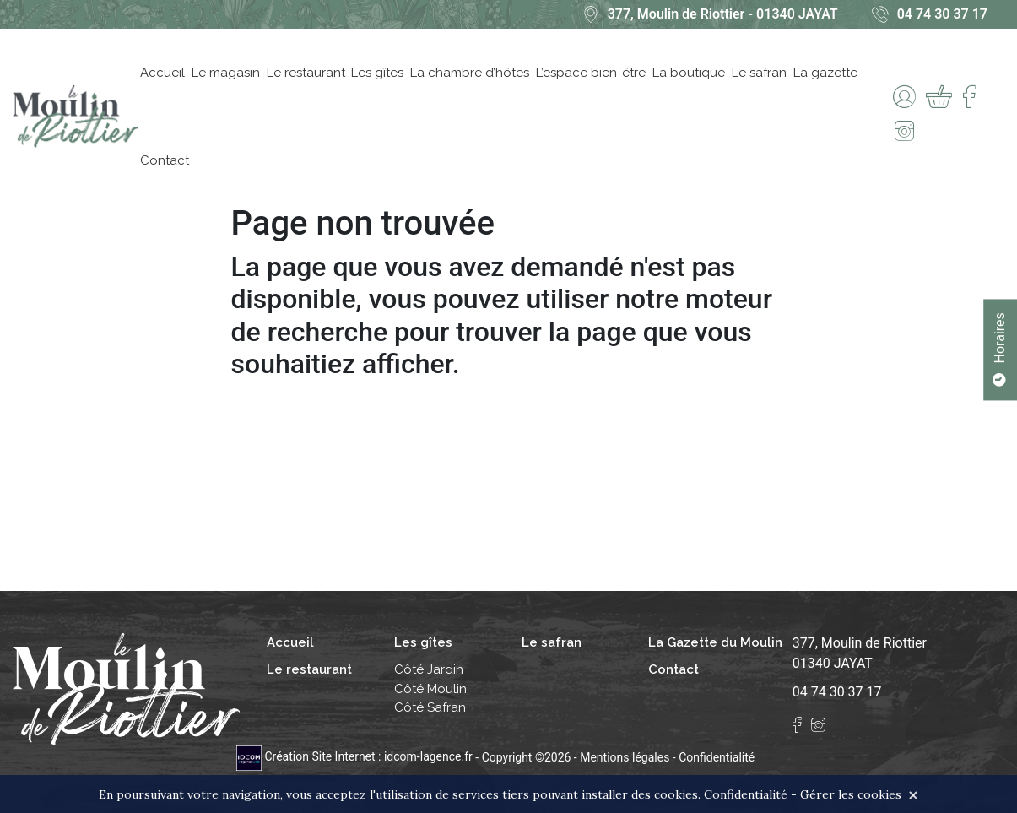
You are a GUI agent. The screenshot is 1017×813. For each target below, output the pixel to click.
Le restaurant (306, 72)
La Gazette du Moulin (715, 642)
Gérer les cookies (850, 794)
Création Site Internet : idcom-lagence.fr (355, 756)
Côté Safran (430, 707)
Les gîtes (377, 72)
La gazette (825, 72)
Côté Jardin (428, 669)
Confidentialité (717, 756)
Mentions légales (624, 756)
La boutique (688, 72)
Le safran (759, 72)
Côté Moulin (430, 688)
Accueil (162, 72)
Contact (164, 160)
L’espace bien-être (591, 72)
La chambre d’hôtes (469, 72)
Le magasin (226, 72)
